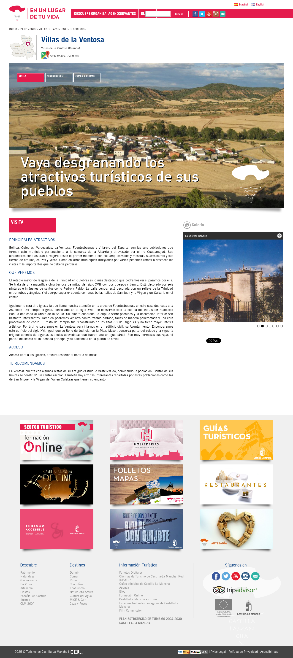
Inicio (13, 29)
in (260, 14)
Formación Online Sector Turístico (56, 440)
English (260, 4)
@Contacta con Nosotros (267, 14)
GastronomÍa (28, 580)
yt (254, 14)
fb (240, 14)
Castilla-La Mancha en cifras (138, 599)
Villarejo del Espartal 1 (270, 326)
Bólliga (259, 326)
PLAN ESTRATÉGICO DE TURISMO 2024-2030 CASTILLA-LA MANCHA (150, 621)
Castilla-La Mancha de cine (56, 484)
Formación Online (131, 595)
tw (247, 14)
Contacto (255, 576)
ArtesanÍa (26, 588)
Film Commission (130, 610)
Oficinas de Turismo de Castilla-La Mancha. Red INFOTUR (151, 578)
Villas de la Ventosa (52, 29)
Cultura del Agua (81, 596)
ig (245, 576)
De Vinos (26, 584)
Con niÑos (76, 584)
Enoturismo (77, 588)
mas (279, 235)
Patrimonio (27, 29)
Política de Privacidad (243, 651)
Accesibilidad (269, 651)
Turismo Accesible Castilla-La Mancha (56, 529)
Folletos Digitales (146, 484)
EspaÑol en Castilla (33, 596)
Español (243, 4)
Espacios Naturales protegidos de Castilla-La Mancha (148, 604)
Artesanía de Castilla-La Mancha (236, 529)
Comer (74, 576)
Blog (122, 591)
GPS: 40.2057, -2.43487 (64, 55)
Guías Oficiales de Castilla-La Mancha (236, 440)
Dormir (74, 572)
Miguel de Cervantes (146, 529)
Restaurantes (236, 484)
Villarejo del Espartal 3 (278, 326)
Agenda (124, 587)
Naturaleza (27, 576)
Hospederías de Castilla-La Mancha (146, 440)
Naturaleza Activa (81, 592)
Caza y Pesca (78, 603)
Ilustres (25, 599)
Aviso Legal (218, 651)
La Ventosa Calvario (263, 326)
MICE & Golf (78, 599)
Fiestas (25, 592)
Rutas (73, 580)
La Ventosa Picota (267, 326)
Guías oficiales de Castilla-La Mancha (144, 583)
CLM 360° (27, 603)
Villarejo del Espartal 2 (274, 326)
